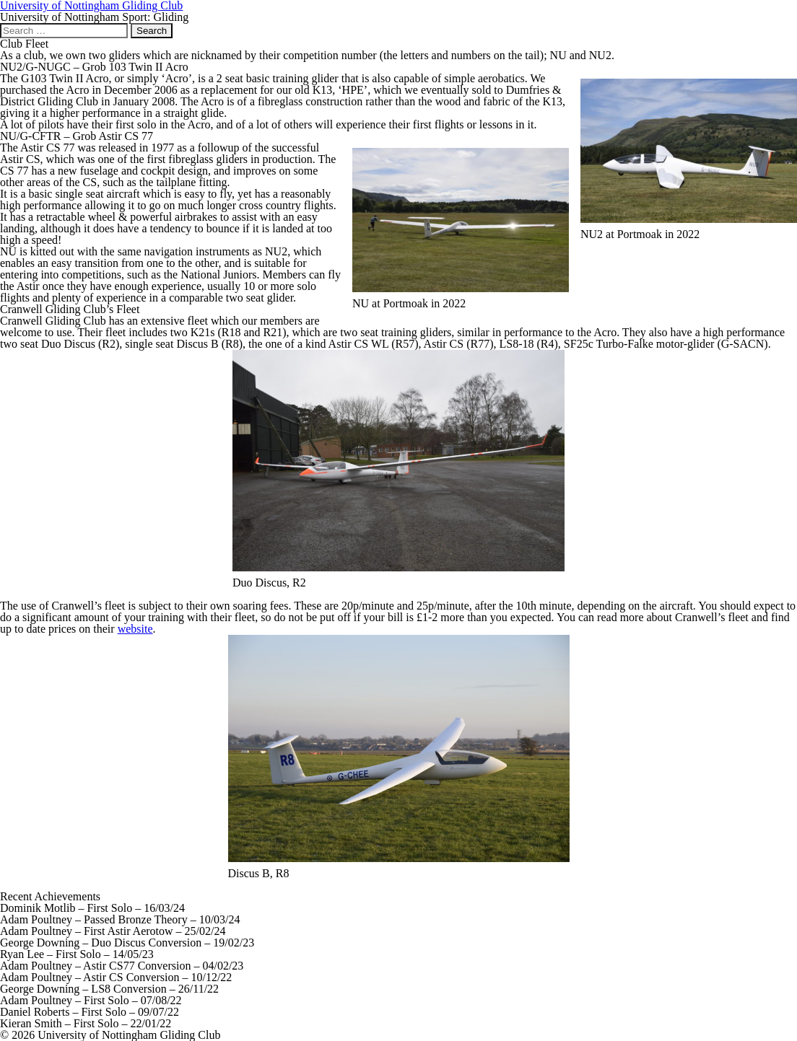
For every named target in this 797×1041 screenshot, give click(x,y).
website (135, 629)
